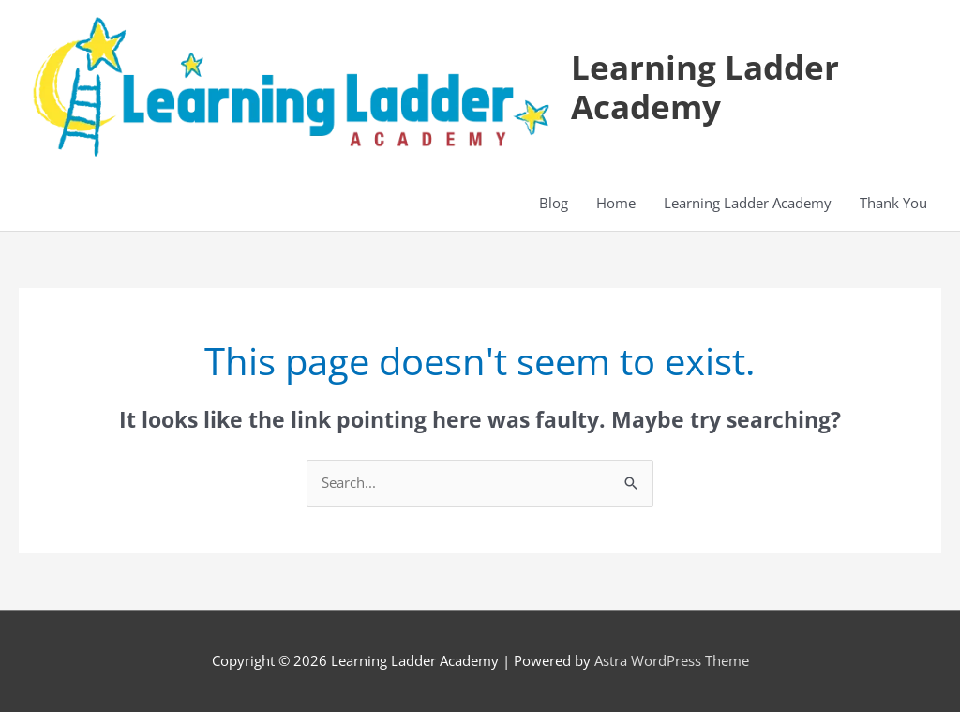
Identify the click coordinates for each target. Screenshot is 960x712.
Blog (553, 202)
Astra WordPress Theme (671, 660)
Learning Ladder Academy (705, 87)
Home (616, 202)
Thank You (893, 202)
